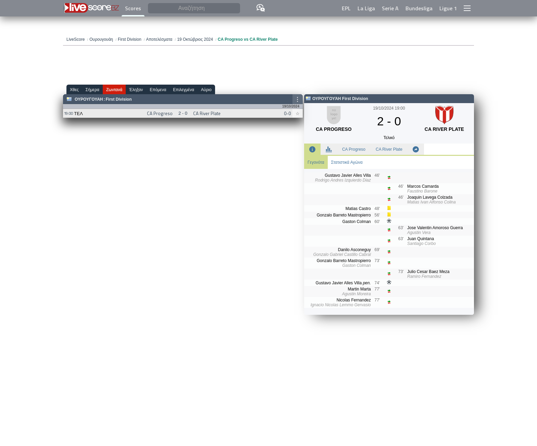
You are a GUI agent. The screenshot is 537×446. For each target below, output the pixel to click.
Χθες (74, 89)
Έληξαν (136, 89)
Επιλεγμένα (183, 89)
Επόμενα (158, 89)
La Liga (366, 8)
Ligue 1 (448, 8)
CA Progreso (353, 149)
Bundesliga (419, 8)
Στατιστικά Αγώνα (347, 162)
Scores (133, 8)
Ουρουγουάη (89, 99)
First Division (118, 99)
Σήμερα (92, 89)
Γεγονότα (316, 162)
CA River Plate (389, 149)
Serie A (390, 8)
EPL (346, 8)
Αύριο (206, 89)
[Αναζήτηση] (194, 8)
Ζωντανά (114, 89)
